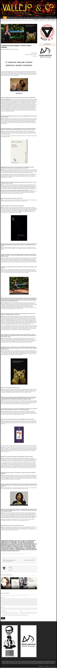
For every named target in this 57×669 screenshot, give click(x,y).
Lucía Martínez (3, 554)
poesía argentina (9, 554)
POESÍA (5, 17)
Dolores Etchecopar (15, 553)
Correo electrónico (3, 612)
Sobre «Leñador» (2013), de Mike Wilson (27, 560)
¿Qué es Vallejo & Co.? (43, 19)
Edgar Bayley (21, 553)
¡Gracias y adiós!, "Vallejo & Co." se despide (12, 19)
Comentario (3, 597)
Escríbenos (53, 19)
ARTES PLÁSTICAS (34, 17)
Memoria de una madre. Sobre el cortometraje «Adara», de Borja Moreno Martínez (10, 560)
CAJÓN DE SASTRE (48, 17)
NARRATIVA (20, 17)
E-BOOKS (28, 17)
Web (20, 612)
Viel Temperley (21, 554)
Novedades (7, 49)
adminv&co (3, 49)
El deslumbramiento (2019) (28, 553)
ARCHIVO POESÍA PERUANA (12, 17)
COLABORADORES (36, 19)
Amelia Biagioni (3, 553)
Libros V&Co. (41, 17)
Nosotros (49, 19)
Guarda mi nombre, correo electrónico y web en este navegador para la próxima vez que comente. (15, 616)
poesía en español (15, 554)
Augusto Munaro (9, 553)
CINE (24, 17)
